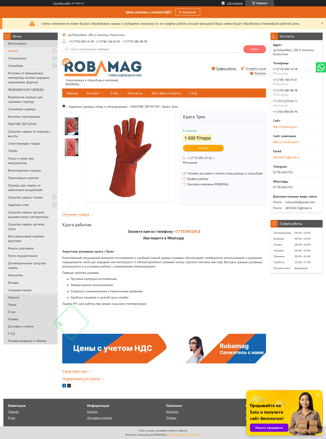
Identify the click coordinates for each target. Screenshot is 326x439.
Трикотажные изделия (23, 178)
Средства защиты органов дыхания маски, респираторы (28, 214)
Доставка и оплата (21, 326)
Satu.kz (182, 430)
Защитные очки (18, 205)
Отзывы (13, 319)
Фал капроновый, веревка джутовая (26, 238)
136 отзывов (235, 3)
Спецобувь (15, 66)
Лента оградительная (22, 256)
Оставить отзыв (256, 69)
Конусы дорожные (21, 248)
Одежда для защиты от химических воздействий (25, 187)
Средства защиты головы (25, 197)
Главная (72, 93)
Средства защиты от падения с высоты (29, 133)
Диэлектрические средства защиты (27, 265)
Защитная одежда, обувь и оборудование (98, 107)
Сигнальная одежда (22, 109)
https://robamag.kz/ (286, 142)
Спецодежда (17, 58)
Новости (13, 297)
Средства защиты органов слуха (26, 226)
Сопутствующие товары (24, 143)
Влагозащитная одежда (24, 170)
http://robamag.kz (285, 127)
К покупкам (188, 12)
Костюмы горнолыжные (24, 117)
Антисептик (15, 275)
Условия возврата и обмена (27, 341)
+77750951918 (187, 231)
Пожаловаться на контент (184, 434)
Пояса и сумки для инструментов (21, 160)
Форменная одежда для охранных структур (25, 99)
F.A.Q (11, 334)
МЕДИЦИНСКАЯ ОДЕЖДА (26, 90)
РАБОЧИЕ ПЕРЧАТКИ (22, 124)
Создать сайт (61, 3)
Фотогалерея (17, 43)
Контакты (135, 93)
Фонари (13, 283)
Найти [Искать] (254, 49)
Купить (203, 148)
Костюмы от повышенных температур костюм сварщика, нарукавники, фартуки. (29, 77)
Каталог (13, 51)
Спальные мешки (19, 290)
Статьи (12, 305)
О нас (12, 312)
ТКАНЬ (12, 151)
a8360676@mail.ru (286, 157)
